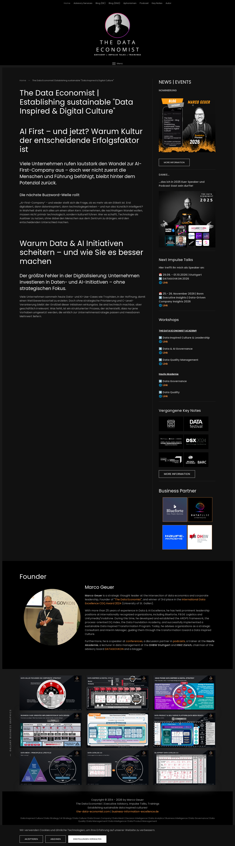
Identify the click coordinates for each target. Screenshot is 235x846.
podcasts (179, 641)
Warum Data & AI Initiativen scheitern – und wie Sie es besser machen (81, 252)
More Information (174, 162)
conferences (134, 641)
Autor (168, 3)
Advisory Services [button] (83, 3)
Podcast (144, 3)
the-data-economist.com (93, 811)
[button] (117, 63)
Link (165, 282)
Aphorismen (129, 3)
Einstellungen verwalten (87, 839)
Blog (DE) (100, 3)
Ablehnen (55, 839)
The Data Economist (128, 599)
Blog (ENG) (114, 3)
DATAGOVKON (114, 649)
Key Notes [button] (157, 3)
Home (67, 3)
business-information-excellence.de (135, 811)
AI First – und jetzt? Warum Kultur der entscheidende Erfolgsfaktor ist (81, 140)
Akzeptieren (31, 839)
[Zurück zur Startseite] (117, 34)
